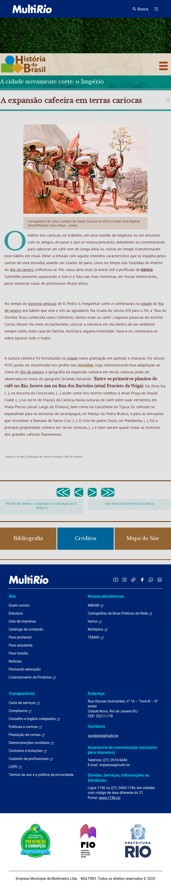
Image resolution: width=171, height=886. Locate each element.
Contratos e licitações (28, 751)
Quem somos (19, 605)
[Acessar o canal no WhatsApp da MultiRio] (151, 579)
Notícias (15, 661)
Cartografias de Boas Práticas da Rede (120, 613)
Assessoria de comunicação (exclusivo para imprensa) (122, 750)
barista (147, 269)
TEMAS (96, 637)
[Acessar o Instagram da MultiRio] (124, 579)
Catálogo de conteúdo (26, 629)
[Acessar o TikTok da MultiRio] (133, 579)
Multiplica (98, 629)
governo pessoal (42, 303)
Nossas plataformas (106, 596)
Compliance (20, 711)
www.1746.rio (109, 798)
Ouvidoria (96, 726)
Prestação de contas (27, 735)
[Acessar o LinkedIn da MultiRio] (159, 579)
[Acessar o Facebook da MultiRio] (142, 579)
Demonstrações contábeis (31, 743)
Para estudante (20, 645)
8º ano (20, 456)
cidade (146, 303)
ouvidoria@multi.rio (103, 736)
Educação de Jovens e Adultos (45, 456)
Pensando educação (25, 669)
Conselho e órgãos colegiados (34, 719)
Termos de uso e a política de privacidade (41, 775)
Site (12, 596)
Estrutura (16, 613)
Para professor (20, 637)
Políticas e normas (25, 727)
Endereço (96, 693)
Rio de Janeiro (22, 269)
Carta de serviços (24, 703)
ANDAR (96, 605)
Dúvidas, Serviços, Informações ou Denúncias (118, 777)
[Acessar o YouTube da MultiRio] (115, 579)
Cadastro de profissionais (31, 759)
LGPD (15, 767)
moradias (85, 365)
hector (95, 621)
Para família (18, 653)
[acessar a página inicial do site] (32, 8)
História (10, 456)
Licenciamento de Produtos (32, 677)
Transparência (22, 693)
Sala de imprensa (22, 621)
